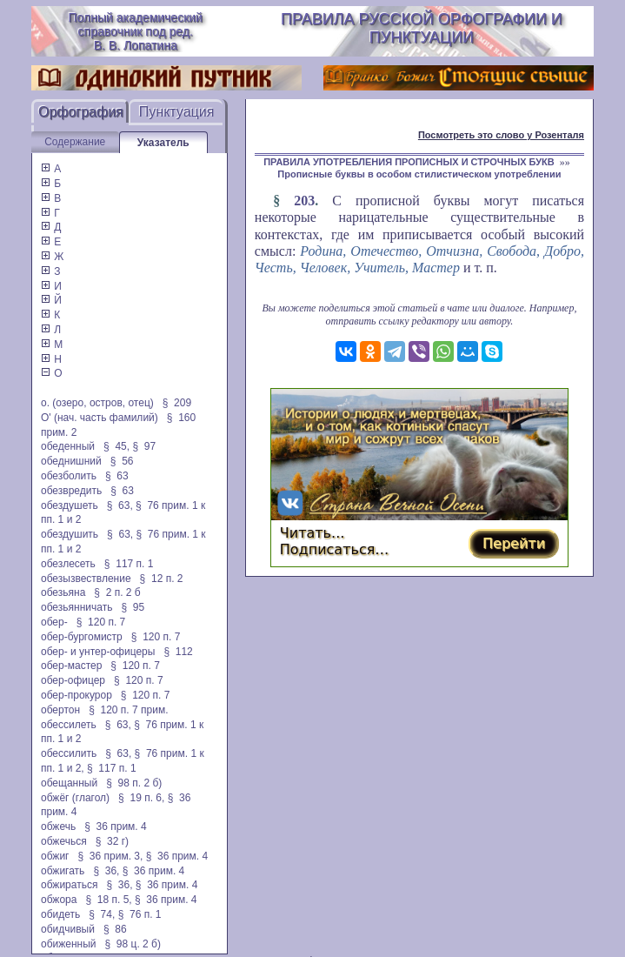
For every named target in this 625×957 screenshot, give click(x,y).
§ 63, (120, 505)
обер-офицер (73, 680)
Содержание (74, 142)
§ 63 (117, 476)
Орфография (80, 111)
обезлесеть (68, 564)
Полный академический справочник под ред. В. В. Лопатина (135, 31)
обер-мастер (71, 665)
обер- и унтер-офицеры (98, 652)
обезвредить (71, 491)
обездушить (69, 534)
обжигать (62, 871)
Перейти (513, 543)
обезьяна (63, 592)
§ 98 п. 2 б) (134, 783)
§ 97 (144, 446)
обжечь (58, 826)
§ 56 (122, 461)
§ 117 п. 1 (129, 564)
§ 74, (102, 914)
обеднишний (71, 461)
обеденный (68, 446)
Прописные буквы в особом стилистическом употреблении (419, 174)
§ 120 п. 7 (101, 622)
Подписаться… (334, 549)
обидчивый (68, 929)
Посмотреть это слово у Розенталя (501, 135)
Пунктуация (177, 111)
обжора (58, 899)
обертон (60, 710)
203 (304, 200)
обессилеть (68, 725)
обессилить (68, 753)
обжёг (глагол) (75, 798)
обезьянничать (76, 607)
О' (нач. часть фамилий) (99, 418)
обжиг (55, 856)
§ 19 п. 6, (141, 798)
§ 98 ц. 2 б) (133, 944)
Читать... (312, 533)
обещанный (69, 783)
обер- (54, 622)
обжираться (69, 885)
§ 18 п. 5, (108, 899)
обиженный (68, 944)
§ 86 (115, 929)
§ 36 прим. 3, (110, 856)
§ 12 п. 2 (161, 578)
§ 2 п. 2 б (117, 592)
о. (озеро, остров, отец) (97, 403)
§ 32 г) (112, 841)
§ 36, (106, 871)
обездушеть (69, 505)
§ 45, (116, 446)
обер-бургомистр (82, 637)
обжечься (64, 841)
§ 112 (177, 652)
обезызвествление (86, 578)
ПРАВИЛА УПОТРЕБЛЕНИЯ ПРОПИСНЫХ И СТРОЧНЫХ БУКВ (409, 162)
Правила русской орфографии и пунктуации (421, 28)
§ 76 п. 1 (140, 914)
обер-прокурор (76, 695)
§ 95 (132, 607)
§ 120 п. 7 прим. (128, 710)
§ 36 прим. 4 (115, 826)
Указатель (163, 143)
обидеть (60, 914)
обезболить (68, 476)
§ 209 (177, 403)
